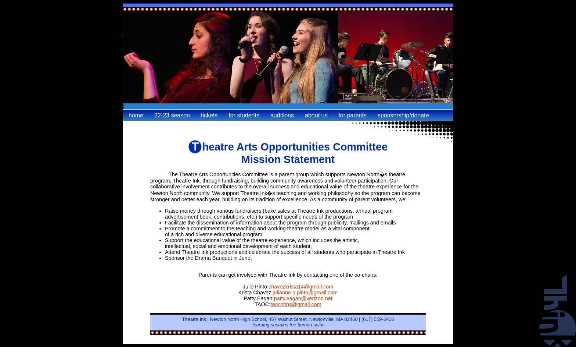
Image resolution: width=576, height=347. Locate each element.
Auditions (282, 115)
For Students (243, 115)
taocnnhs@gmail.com (295, 304)
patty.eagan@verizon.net (303, 298)
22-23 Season (172, 115)
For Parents (352, 115)
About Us (316, 115)
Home (136, 115)
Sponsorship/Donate (403, 115)
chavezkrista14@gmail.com (301, 287)
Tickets (209, 115)
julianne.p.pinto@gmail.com (305, 292)
